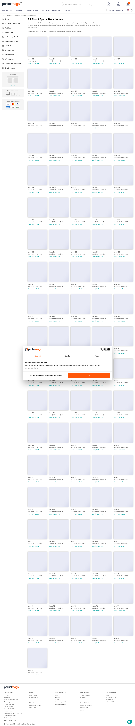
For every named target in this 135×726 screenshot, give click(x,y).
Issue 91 (116, 477)
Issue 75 (30, 606)
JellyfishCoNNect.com (112, 702)
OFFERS (19, 10)
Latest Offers (8, 55)
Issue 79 (52, 574)
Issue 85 (30, 541)
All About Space (19, 15)
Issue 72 (95, 606)
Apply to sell (84, 707)
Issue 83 (73, 541)
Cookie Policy (8, 718)
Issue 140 (52, 188)
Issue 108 (74, 381)
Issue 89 (52, 509)
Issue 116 (117, 316)
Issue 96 (116, 445)
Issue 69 (52, 638)
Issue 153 (95, 91)
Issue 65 (30, 670)
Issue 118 (74, 316)
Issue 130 (31, 252)
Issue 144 (74, 155)
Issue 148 (95, 123)
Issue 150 (52, 123)
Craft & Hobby (32, 10)
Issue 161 (31, 59)
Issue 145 (52, 155)
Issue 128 (74, 252)
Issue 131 (117, 220)
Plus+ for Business (9, 708)
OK (89, 375)
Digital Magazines (60, 704)
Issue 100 (31, 445)
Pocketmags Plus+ (10, 41)
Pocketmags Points (60, 702)
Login (82, 710)
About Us (108, 695)
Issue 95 (30, 477)
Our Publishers (8, 706)
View (29, 63)
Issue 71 (116, 606)
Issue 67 (95, 638)
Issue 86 (116, 509)
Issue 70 (30, 638)
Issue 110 (31, 381)
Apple (56, 695)
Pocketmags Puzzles (10, 37)
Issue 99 (52, 445)
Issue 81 (116, 541)
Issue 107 (95, 381)
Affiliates (82, 697)
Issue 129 (52, 252)
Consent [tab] (38, 356)
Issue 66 (116, 638)
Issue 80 (31, 574)
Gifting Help (32, 707)
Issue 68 (73, 638)
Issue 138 (95, 188)
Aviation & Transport (51, 10)
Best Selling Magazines (11, 699)
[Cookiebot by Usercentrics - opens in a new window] (101, 349)
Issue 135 (52, 220)
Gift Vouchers (8, 59)
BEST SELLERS (7, 10)
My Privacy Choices (10, 720)
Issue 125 (31, 284)
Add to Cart (35, 63)
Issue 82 (95, 541)
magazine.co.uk (110, 699)
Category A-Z (8, 50)
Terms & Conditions (10, 715)
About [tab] (97, 356)
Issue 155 (52, 91)
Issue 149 (74, 123)
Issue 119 (52, 316)
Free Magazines (9, 702)
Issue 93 (73, 477)
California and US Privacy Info (13, 713)
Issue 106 (117, 381)
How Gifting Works (35, 705)
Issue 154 (74, 91)
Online (57, 699)
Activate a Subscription (11, 64)
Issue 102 (95, 413)
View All (13, 85)
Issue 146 (31, 155)
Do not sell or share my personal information (46, 375)
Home (5, 19)
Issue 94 (52, 477)
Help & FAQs (33, 695)
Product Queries (85, 695)
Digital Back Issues (30, 15)
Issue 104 (52, 413)
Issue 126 (117, 252)
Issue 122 (95, 284)
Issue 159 (74, 59)
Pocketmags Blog (9, 704)
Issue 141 (31, 188)
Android (57, 697)
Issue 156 (31, 91)
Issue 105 (31, 413)
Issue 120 (31, 316)
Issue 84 (52, 541)
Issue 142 (117, 155)
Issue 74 (52, 606)
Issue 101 (117, 413)
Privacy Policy (8, 711)
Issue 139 (74, 188)
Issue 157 (117, 59)
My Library (7, 28)
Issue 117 (95, 316)
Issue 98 (73, 445)
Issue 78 (73, 574)
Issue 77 (95, 574)
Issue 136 (31, 220)
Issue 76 (116, 574)
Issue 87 (95, 509)
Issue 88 (73, 509)
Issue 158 (95, 59)
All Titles (6, 695)
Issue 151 (31, 123)
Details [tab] (67, 356)
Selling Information (86, 705)
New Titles (7, 697)
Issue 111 (116, 348)
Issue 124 (52, 284)
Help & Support (8, 68)
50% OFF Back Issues (11, 23)
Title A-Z (6, 46)
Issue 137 (117, 188)
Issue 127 (95, 252)
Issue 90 (31, 509)
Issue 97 (95, 445)
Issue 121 (117, 284)
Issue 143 (95, 155)
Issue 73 (73, 606)
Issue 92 (95, 477)
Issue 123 (74, 284)
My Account (7, 32)
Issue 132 (95, 220)
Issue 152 (117, 91)
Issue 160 (52, 59)
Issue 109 (52, 381)
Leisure (67, 10)
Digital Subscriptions (8, 15)
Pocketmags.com (111, 697)
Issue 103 (74, 413)
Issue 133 (74, 220)
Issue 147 (117, 123)
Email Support (33, 697)
